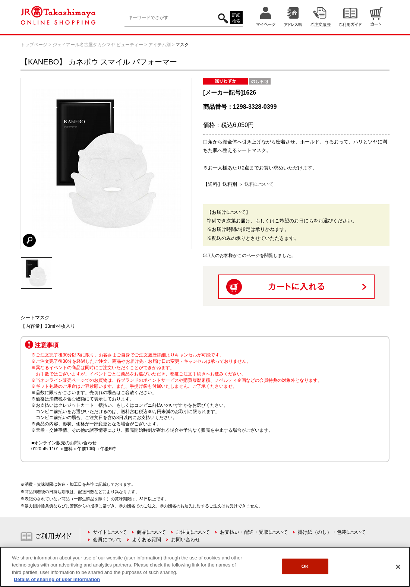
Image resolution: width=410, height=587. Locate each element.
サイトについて (110, 532)
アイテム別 (159, 44)
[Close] (398, 567)
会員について (107, 539)
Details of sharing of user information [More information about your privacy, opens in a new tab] (57, 579)
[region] (205, 567)
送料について (259, 184)
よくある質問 (146, 539)
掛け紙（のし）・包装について (332, 532)
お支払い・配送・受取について (254, 532)
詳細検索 (236, 18)
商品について (151, 532)
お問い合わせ (185, 539)
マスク (182, 44)
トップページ (33, 44)
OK (305, 566)
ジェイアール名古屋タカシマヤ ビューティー (98, 44)
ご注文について (193, 532)
